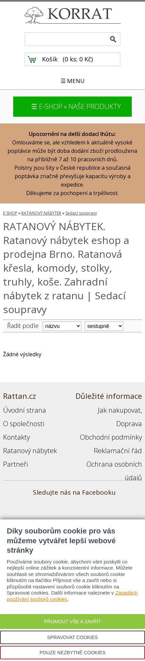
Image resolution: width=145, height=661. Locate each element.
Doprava (129, 423)
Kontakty (16, 437)
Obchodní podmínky (111, 437)
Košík (50, 59)
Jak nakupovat (119, 410)
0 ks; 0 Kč (78, 59)
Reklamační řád (118, 450)
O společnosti (23, 423)
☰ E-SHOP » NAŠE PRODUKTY (76, 106)
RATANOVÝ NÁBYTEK (41, 213)
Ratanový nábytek (30, 450)
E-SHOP (10, 213)
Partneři (15, 464)
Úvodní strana (24, 410)
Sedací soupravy (81, 213)
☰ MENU (73, 81)
